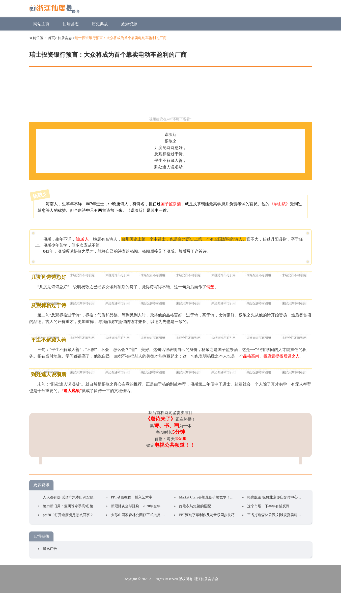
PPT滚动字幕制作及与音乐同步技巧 (207, 515)
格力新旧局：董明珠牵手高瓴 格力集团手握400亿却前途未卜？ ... (94, 506)
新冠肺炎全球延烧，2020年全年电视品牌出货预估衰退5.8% (157, 506)
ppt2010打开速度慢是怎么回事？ (68, 515)
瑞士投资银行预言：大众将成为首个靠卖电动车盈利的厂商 (120, 38)
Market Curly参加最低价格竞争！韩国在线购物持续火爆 (222, 497)
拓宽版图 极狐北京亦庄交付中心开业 (276, 497)
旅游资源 (129, 24)
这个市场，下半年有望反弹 (268, 506)
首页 (51, 38)
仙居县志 (71, 24)
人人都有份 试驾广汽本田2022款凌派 (71, 497)
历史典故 (100, 24)
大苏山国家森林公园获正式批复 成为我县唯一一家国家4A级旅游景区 (165, 515)
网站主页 (41, 24)
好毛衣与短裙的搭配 (195, 506)
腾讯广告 (50, 549)
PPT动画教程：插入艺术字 (131, 497)
